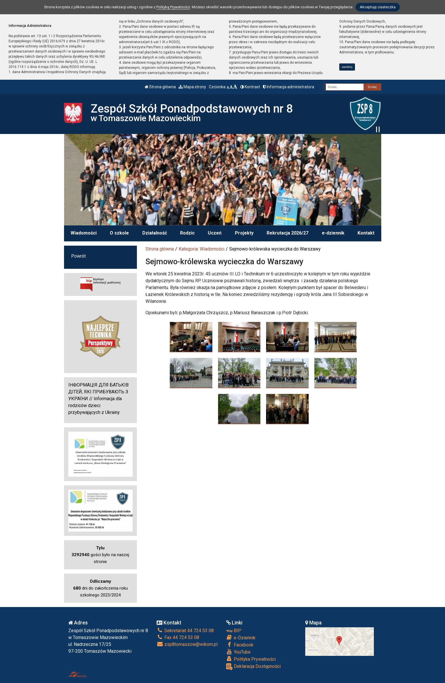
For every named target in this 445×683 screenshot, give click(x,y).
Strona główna (160, 87)
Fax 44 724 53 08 (178, 637)
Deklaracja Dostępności (253, 666)
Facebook (240, 645)
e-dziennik (333, 233)
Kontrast (250, 87)
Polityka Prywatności (251, 659)
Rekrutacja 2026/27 (287, 233)
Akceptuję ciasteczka (378, 7)
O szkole (119, 233)
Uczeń (214, 233)
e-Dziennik (241, 637)
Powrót (78, 256)
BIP (233, 630)
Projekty (244, 233)
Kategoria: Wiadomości (201, 249)
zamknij (347, 67)
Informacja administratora (288, 87)
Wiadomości (84, 233)
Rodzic (187, 233)
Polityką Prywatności (173, 7)
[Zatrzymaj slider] (378, 129)
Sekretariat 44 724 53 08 (185, 630)
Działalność (154, 233)
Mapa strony (192, 87)
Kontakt (366, 233)
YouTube (238, 652)
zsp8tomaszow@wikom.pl (187, 644)
